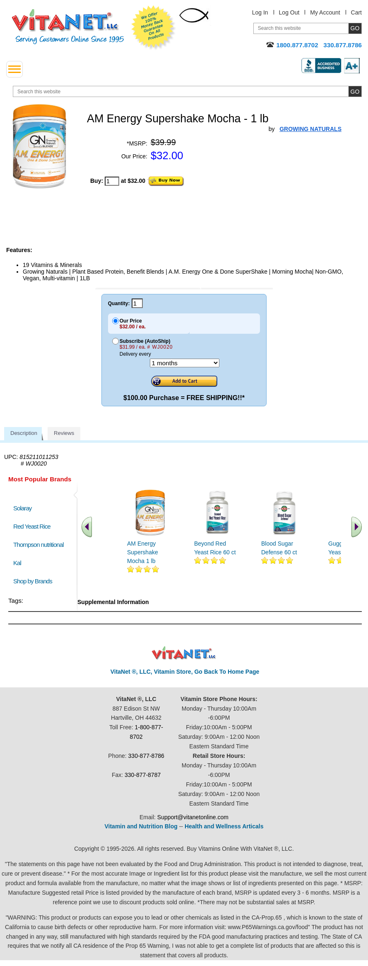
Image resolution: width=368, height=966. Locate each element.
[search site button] (355, 91)
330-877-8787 (143, 775)
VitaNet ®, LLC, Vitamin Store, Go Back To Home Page (185, 671)
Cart (356, 12)
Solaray (22, 508)
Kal (17, 562)
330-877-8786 (146, 755)
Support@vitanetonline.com (192, 817)
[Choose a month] (184, 363)
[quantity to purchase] (112, 181)
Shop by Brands (34, 581)
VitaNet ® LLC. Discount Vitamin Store (184, 653)
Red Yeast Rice (32, 526)
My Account (325, 12)
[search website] (187, 91)
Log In (260, 12)
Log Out (289, 12)
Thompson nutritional (38, 544)
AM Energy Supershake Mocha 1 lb (142, 552)
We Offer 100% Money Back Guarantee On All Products (153, 28)
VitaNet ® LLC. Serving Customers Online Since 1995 (68, 26)
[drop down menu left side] (14, 69)
